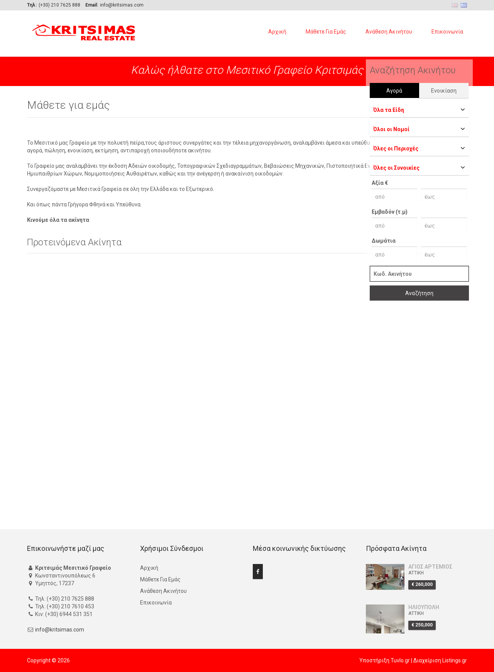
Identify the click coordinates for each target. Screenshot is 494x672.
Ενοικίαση (444, 91)
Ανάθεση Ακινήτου (388, 32)
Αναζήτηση (419, 293)
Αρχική (277, 32)
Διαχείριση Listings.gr (440, 660)
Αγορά (394, 91)
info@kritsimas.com (59, 629)
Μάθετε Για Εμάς (326, 32)
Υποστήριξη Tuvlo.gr (384, 660)
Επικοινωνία (447, 32)
